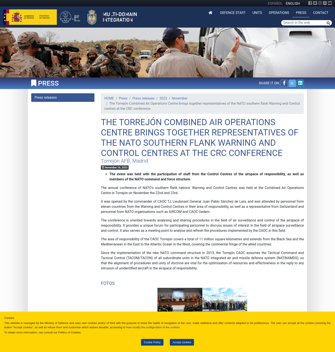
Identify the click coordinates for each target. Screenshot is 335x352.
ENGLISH (293, 3)
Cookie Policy (152, 342)
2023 (163, 98)
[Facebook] (310, 3)
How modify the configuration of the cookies (153, 327)
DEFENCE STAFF (232, 13)
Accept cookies (182, 342)
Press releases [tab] (46, 97)
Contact (320, 13)
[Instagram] (320, 3)
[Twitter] (315, 3)
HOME (109, 98)
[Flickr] (325, 3)
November (180, 98)
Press (301, 13)
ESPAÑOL (275, 3)
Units (257, 13)
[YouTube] (330, 3)
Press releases (143, 98)
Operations (279, 13)
